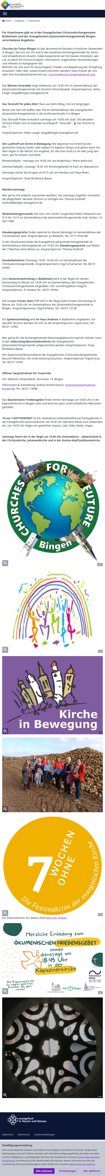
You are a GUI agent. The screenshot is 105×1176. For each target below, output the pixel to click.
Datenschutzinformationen (82, 1164)
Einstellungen (67, 1171)
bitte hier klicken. (56, 918)
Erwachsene (34, 20)
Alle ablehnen (91, 1171)
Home (6, 20)
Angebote (19, 20)
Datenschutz (24, 1134)
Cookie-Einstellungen (44, 1134)
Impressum (7, 1134)
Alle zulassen (44, 1171)
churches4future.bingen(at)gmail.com (71, 74)
